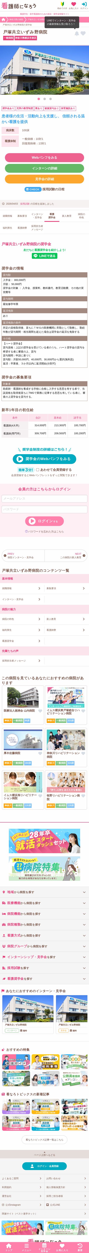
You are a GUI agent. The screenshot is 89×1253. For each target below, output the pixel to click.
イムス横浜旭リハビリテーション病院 (20, 797)
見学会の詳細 (44, 179)
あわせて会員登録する (56, 469)
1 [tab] (39, 99)
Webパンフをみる (44, 157)
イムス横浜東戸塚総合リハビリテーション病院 (63, 712)
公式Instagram (13, 1205)
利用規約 (6, 1187)
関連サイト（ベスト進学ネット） (19, 1213)
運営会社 (6, 1196)
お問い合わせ (53, 1178)
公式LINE (55, 1205)
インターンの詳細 (44, 168)
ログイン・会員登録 (48, 1166)
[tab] (44, 892)
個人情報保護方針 (55, 1187)
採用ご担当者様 (54, 1196)
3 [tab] (50, 99)
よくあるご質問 (10, 1178)
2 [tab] (45, 99)
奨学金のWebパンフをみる (48, 459)
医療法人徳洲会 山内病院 (19, 710)
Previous (5, 71)
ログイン (48, 521)
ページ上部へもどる (44, 1155)
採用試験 (25, 203)
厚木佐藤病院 (12, 753)
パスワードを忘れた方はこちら (46, 531)
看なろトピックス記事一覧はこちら (44, 1139)
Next (84, 71)
